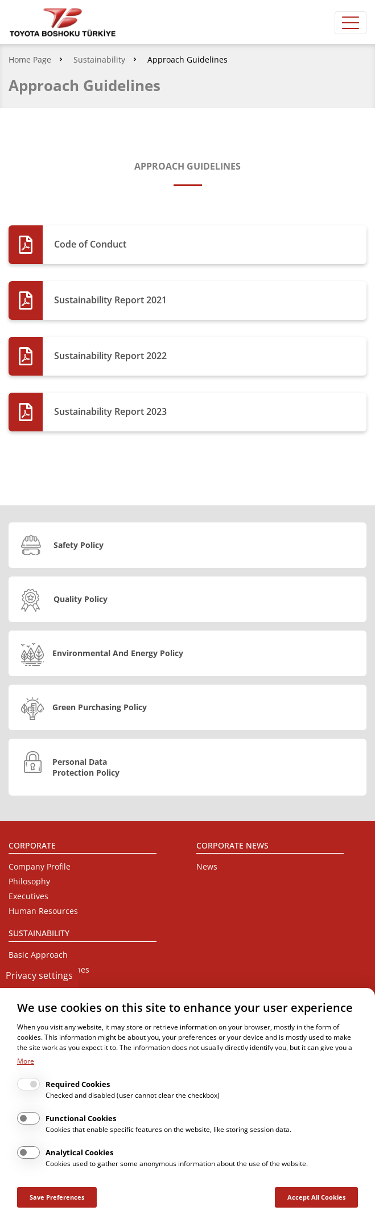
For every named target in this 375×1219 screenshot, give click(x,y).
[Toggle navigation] (350, 22)
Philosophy (29, 881)
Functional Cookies (81, 1118)
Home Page (30, 59)
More (25, 1061)
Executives (28, 896)
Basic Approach (38, 954)
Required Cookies (78, 1084)
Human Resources (43, 910)
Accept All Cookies (316, 1197)
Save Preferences (57, 1197)
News (206, 866)
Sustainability (99, 59)
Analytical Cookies (79, 1152)
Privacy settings (39, 975)
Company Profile (40, 866)
